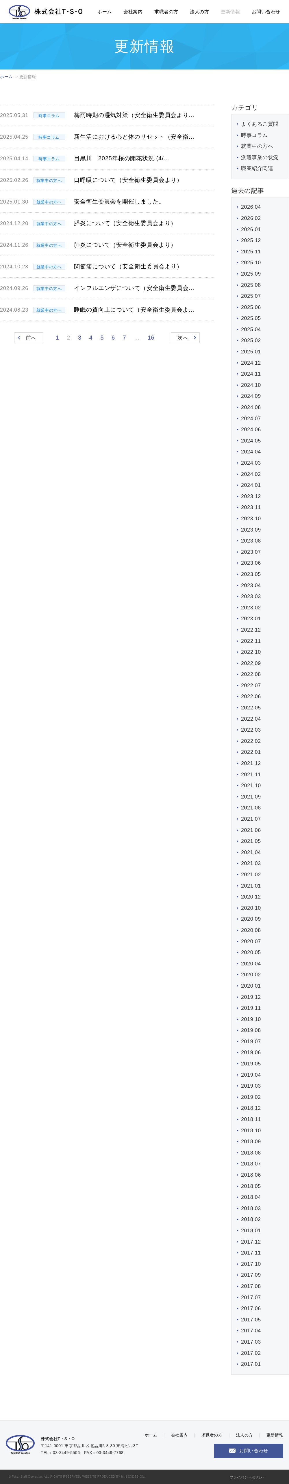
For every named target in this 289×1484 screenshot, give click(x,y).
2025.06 (251, 307)
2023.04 (251, 585)
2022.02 (251, 741)
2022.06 (251, 696)
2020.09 (251, 919)
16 (151, 337)
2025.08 (251, 285)
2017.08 (251, 1286)
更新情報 (230, 11)
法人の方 (199, 11)
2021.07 (251, 819)
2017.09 (251, 1275)
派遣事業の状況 (260, 157)
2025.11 (251, 252)
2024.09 (251, 396)
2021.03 (251, 863)
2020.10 (251, 908)
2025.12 (251, 240)
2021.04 (251, 852)
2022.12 (251, 630)
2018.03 (251, 1208)
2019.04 (251, 1075)
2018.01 (251, 1230)
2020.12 (251, 897)
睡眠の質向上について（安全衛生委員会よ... (134, 309)
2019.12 (251, 997)
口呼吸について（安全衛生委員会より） (128, 180)
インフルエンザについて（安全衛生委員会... (134, 288)
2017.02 (251, 1353)
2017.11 (251, 1253)
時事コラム (254, 135)
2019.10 (251, 1019)
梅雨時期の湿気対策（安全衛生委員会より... (134, 115)
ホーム (104, 11)
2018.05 (251, 1186)
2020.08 (251, 930)
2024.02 (251, 474)
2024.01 (251, 485)
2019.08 (251, 1030)
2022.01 (251, 752)
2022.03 (251, 730)
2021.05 (251, 841)
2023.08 (251, 541)
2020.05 (251, 952)
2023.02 (251, 608)
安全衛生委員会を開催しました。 (119, 201)
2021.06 (251, 830)
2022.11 (251, 641)
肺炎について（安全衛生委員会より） (125, 245)
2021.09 (251, 797)
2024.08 (251, 407)
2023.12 (251, 496)
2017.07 (251, 1297)
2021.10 (251, 785)
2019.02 (251, 1097)
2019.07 (251, 1041)
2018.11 (251, 1119)
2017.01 (251, 1364)
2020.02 (251, 975)
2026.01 (251, 229)
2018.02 (251, 1219)
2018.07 (251, 1164)
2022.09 (251, 663)
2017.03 (251, 1342)
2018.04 (251, 1197)
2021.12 (251, 763)
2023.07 (251, 552)
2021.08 (251, 808)
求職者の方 (166, 11)
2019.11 (251, 1008)
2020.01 (251, 986)
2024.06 (251, 429)
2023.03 (251, 596)
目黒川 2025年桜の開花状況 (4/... (121, 158)
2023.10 (251, 518)
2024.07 (251, 418)
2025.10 (251, 262)
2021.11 (251, 774)
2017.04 (251, 1331)
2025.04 (251, 329)
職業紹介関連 (257, 168)
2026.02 (251, 218)
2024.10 (251, 385)
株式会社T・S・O (46, 12)
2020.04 (251, 964)
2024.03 (251, 463)
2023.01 (251, 619)
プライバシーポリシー (248, 1477)
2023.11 (251, 507)
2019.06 (251, 1052)
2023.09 (251, 530)
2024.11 (251, 374)
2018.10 (251, 1130)
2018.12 (251, 1108)
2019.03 (251, 1086)
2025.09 (251, 274)
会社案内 (132, 11)
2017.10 (251, 1264)
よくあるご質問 (260, 124)
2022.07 (251, 685)
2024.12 (251, 363)
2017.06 (251, 1308)
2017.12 (251, 1242)
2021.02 (251, 874)
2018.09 (251, 1141)
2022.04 (251, 719)
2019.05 (251, 1064)
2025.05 (251, 318)
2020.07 (251, 941)
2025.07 (251, 296)
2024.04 (251, 452)
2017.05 (251, 1320)
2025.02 (251, 340)
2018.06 (251, 1175)
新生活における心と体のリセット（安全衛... (134, 136)
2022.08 (251, 674)
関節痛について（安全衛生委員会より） (128, 266)
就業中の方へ (257, 146)
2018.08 (251, 1153)
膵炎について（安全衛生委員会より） (125, 223)
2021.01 (251, 886)
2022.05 (251, 708)
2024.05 (251, 441)
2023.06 (251, 563)
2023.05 (251, 574)
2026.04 (251, 207)
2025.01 (251, 352)
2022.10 (251, 652)
